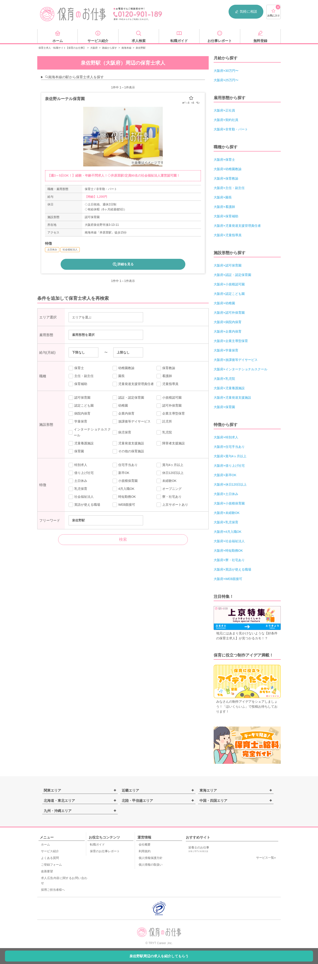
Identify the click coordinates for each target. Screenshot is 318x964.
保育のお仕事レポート (105, 851)
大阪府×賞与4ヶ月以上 (230, 456)
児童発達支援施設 (128, 443)
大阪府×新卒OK (225, 475)
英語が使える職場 (84, 504)
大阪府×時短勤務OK (228, 550)
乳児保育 (78, 489)
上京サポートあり (172, 504)
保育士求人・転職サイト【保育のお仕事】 (62, 47)
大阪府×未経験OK (226, 513)
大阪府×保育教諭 (226, 178)
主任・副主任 (81, 376)
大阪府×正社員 (224, 110)
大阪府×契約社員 (226, 120)
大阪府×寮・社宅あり (229, 560)
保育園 (76, 451)
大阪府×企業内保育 (227, 331)
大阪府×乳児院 (224, 379)
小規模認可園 (169, 397)
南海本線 (126, 47)
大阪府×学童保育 (226, 350)
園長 (119, 376)
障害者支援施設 (171, 443)
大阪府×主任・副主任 (229, 188)
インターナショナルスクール (90, 432)
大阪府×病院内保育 (227, 322)
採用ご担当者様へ (53, 889)
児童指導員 (167, 384)
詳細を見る (123, 264)
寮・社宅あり (169, 497)
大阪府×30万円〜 (226, 71)
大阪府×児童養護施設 (229, 388)
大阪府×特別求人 (226, 437)
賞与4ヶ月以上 (170, 465)
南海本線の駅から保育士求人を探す (74, 77)
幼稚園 (120, 405)
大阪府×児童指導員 (227, 235)
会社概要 (145, 844)
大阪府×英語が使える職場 (232, 569)
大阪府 (94, 47)
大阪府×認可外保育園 (229, 312)
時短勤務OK (124, 497)
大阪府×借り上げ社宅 (229, 465)
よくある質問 (50, 858)
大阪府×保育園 (224, 407)
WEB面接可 (124, 504)
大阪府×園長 (223, 197)
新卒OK (121, 473)
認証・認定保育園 (128, 397)
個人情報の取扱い (150, 864)
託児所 (164, 421)
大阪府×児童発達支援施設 (232, 397)
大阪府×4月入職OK (227, 532)
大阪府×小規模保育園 (229, 503)
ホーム (45, 844)
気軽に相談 (246, 11)
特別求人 (78, 465)
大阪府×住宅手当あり (229, 447)
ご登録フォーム (51, 864)
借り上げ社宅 (81, 473)
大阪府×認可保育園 (227, 265)
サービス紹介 (50, 851)
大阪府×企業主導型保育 (231, 341)
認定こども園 (81, 405)
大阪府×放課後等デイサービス (236, 360)
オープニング (169, 489)
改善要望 (47, 871)
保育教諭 (166, 368)
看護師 (164, 376)
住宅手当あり (125, 465)
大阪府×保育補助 (226, 216)
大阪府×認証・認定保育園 (232, 275)
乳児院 (164, 432)
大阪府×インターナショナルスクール (240, 369)
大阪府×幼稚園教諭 (227, 169)
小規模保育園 (125, 481)
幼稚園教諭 (123, 368)
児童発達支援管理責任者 (133, 384)
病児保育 (122, 432)
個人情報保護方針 (150, 858)
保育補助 (78, 384)
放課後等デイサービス (132, 421)
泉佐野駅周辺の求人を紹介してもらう (159, 956)
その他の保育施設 (128, 451)
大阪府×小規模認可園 (229, 284)
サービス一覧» (266, 857)
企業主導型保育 (171, 413)
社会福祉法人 (81, 497)
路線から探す (109, 47)
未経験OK (167, 481)
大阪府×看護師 (224, 207)
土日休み (78, 481)
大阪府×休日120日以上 (230, 484)
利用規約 (145, 851)
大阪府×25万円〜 (226, 80)
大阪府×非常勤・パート (231, 129)
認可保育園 (79, 397)
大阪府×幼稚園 (224, 303)
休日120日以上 (170, 473)
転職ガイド (97, 844)
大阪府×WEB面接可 (228, 579)
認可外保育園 (169, 405)
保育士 (76, 368)
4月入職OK (123, 489)
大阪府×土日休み (226, 494)
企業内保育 (123, 413)
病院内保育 (79, 413)
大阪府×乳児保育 (226, 522)
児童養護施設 (81, 443)
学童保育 (78, 421)
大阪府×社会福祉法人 (229, 541)
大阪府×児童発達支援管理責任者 (237, 226)
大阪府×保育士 (224, 159)
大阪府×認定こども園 (229, 294)
